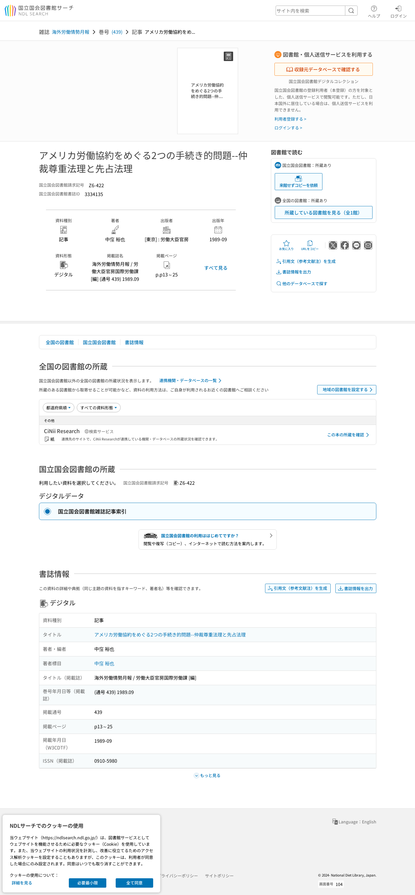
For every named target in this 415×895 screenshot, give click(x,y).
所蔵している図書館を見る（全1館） (323, 212)
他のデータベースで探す (301, 284)
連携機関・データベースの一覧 (191, 380)
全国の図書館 (60, 342)
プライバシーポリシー (177, 876)
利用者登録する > (290, 119)
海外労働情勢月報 (70, 31)
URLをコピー (310, 245)
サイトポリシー (219, 876)
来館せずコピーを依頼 (298, 181)
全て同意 (134, 883)
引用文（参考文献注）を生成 (306, 261)
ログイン (398, 10)
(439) (117, 31)
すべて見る (216, 267)
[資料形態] (99, 407)
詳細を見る (22, 883)
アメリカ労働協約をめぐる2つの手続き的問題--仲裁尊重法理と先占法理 (170, 634)
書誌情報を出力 (293, 272)
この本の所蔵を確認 (349, 434)
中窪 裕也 (104, 663)
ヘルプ (374, 10)
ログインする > (288, 128)
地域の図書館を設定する (349, 389)
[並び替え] (58, 407)
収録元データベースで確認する (323, 69)
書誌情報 (134, 342)
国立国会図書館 (99, 342)
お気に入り (286, 245)
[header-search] (317, 11)
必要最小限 (87, 883)
